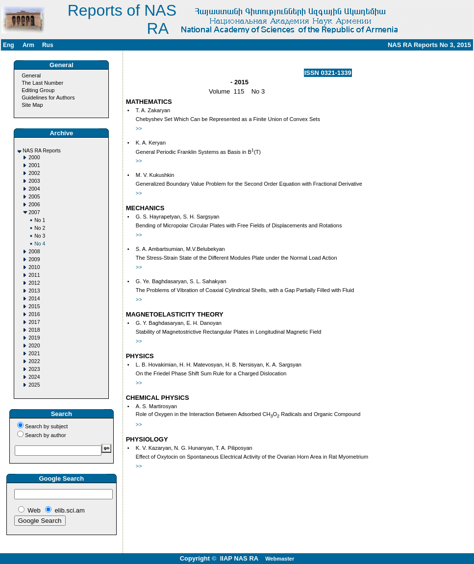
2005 (34, 196)
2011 (34, 275)
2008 (34, 251)
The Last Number (42, 83)
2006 (34, 204)
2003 (34, 181)
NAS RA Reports (41, 150)
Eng (8, 45)
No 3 (39, 236)
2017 (34, 322)
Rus (47, 45)
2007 (34, 212)
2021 (34, 353)
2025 (34, 385)
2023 (34, 369)
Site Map (32, 105)
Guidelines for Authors (48, 97)
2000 (34, 157)
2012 (34, 283)
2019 (34, 338)
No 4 (39, 243)
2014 (34, 298)
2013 (34, 291)
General (31, 75)
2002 (34, 173)
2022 (34, 361)
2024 (34, 377)
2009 (34, 259)
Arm (28, 45)
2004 (34, 189)
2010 (34, 267)
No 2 (39, 228)
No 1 (39, 220)
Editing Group (38, 90)
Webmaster (279, 559)
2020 (34, 345)
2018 (34, 330)
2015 (34, 306)
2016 (34, 314)
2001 (34, 165)
